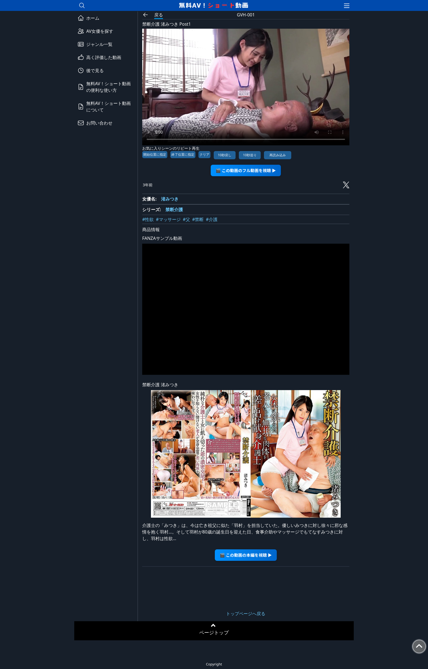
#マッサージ (168, 219)
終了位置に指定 (182, 154)
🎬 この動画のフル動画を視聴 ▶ (246, 170)
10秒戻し (224, 155)
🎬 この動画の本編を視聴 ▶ (246, 555)
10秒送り (250, 155)
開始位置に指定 (154, 154)
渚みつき (170, 199)
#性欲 (148, 219)
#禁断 (198, 219)
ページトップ (214, 632)
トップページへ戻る (245, 614)
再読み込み (277, 155)
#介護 (211, 219)
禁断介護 (174, 210)
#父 (186, 219)
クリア (204, 154)
